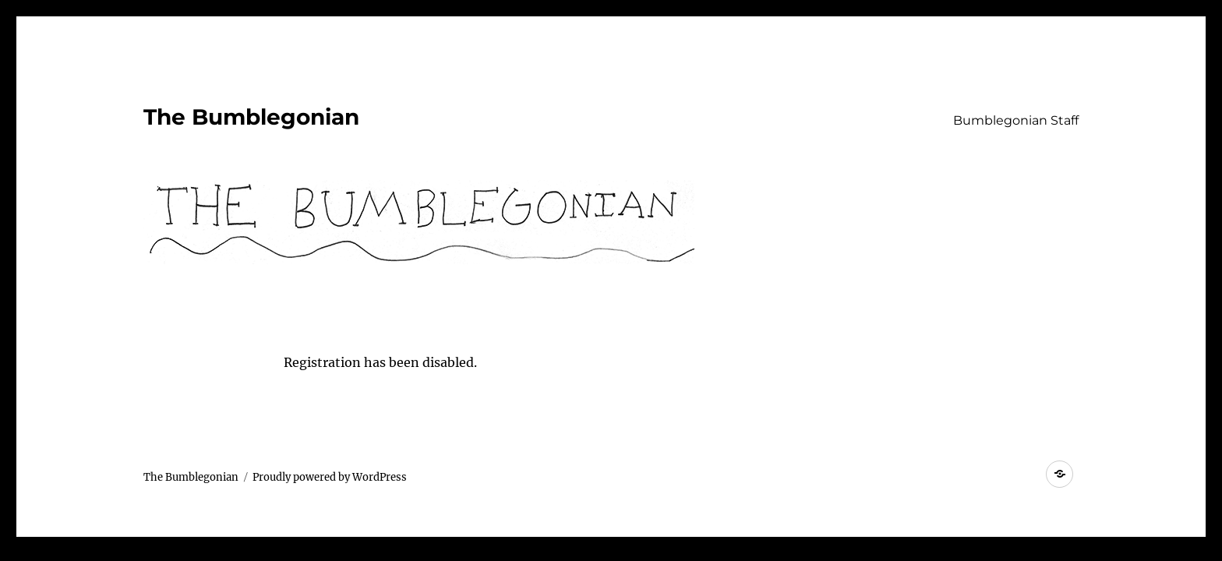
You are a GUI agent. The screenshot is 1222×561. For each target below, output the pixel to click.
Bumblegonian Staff (1016, 120)
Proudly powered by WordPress (330, 477)
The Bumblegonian (251, 117)
